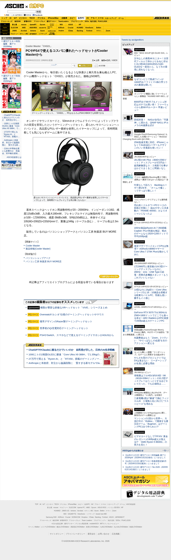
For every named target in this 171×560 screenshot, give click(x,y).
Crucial (70, 28)
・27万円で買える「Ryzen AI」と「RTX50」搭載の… (11, 134)
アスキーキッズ (6, 21)
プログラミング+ (77, 21)
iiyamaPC (33, 24)
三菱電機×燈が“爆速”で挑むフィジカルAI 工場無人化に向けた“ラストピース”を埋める (151, 401)
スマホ (101, 18)
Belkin (98, 28)
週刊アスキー (51, 21)
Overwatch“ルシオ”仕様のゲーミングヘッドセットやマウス (72, 314)
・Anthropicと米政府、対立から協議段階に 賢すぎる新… (11, 142)
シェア (54, 65)
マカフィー (14, 34)
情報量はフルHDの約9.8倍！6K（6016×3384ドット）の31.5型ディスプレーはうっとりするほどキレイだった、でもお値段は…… (151, 379)
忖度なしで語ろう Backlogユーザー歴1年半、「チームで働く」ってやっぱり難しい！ (150, 188)
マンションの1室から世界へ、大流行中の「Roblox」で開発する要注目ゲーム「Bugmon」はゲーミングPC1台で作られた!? (151, 422)
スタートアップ (110, 18)
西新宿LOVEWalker (78, 527)
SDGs (87, 21)
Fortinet (89, 31)
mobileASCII (94, 524)
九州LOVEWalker (106, 527)
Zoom (108, 31)
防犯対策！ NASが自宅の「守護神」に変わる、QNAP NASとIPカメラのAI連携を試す (151, 122)
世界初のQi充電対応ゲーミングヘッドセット (64, 328)
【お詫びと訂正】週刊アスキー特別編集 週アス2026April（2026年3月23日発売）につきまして (145, 456)
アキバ (93, 18)
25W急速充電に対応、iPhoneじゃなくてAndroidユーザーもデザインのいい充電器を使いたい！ (151, 145)
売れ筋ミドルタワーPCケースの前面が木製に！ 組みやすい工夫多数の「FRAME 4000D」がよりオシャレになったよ (151, 209)
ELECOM (14, 28)
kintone (33, 31)
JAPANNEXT (33, 34)
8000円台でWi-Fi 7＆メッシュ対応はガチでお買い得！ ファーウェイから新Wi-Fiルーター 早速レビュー (151, 105)
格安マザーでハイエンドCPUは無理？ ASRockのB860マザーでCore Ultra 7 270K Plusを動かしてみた (151, 250)
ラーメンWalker (34, 527)
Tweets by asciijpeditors (132, 40)
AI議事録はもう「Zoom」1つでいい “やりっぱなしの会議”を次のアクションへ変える (151, 340)
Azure (42, 31)
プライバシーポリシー (75, 534)
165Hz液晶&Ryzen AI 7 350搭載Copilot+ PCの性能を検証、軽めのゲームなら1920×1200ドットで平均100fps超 (151, 232)
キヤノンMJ (24, 34)
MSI (61, 24)
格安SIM (18, 21)
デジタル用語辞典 (81, 524)
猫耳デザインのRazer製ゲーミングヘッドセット (66, 321)
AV (87, 18)
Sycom (42, 24)
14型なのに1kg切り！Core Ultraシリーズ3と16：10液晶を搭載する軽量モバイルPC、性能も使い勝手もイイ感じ (150, 293)
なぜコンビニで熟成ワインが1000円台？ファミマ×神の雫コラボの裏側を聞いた (151, 82)
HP (80, 24)
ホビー (72, 18)
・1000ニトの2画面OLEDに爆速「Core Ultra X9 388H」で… (11, 126)
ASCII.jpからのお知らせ (132, 451)
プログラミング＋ (100, 520)
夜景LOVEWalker (92, 527)
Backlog (80, 31)
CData (70, 31)
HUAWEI (80, 28)
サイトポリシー (56, 534)
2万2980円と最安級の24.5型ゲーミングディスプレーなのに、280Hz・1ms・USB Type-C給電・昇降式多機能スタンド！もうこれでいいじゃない (151, 272)
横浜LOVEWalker (63, 527)
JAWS (14, 31)
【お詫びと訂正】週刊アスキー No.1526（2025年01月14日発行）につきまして (146, 468)
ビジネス (23, 18)
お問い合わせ (103, 534)
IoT (15, 18)
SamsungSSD (50, 27)
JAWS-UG (65, 511)
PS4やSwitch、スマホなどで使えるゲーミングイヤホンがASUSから (77, 335)
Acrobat (24, 31)
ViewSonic (89, 28)
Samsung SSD (51, 517)
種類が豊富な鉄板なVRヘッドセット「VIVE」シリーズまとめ (73, 307)
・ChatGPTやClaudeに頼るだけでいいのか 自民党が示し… (11, 117)
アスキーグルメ (39, 21)
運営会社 (91, 534)
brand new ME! (101, 514)
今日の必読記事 (57, 524)
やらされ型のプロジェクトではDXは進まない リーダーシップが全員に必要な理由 (150, 360)
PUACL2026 (102, 21)
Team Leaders (87, 520)
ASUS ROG (33, 28)
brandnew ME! (52, 33)
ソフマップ (43, 34)
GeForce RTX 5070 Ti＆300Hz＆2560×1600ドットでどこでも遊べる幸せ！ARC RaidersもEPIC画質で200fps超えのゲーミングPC (151, 316)
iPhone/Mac (53, 18)
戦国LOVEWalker (136, 527)
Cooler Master (33, 245)
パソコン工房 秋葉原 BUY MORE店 (43, 261)
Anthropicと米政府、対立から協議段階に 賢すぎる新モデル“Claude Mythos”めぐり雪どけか (79, 363)
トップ (4, 18)
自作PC (35, 5)
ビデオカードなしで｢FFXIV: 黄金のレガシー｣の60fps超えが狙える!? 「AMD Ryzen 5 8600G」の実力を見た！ (151, 440)
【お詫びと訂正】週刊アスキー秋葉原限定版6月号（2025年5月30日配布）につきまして (145, 462)
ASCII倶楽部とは (14, 157)
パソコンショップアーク (38, 258)
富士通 (14, 24)
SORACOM (76, 517)
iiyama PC (81, 507)
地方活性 (93, 21)
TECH (32, 18)
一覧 (73, 66)
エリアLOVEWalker (48, 527)
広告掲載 (116, 534)
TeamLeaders (63, 21)
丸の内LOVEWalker (121, 527)
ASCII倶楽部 (162, 18)
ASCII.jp (14, 6)
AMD (24, 28)
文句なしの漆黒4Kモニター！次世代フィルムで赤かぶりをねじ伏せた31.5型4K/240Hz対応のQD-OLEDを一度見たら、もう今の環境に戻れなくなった (151, 64)
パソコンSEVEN (52, 24)
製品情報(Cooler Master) (38, 248)
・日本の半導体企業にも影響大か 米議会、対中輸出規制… (11, 151)
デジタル (41, 18)
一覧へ (165, 450)
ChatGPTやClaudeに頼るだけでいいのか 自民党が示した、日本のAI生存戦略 (72, 349)
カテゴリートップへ (109, 276)
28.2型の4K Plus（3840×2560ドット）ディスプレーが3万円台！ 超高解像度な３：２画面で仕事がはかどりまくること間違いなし (151, 164)
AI (10, 18)
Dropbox (61, 30)
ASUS (70, 24)
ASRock (61, 28)
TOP (36, 504)
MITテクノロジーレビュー (109, 524)
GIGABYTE (42, 28)
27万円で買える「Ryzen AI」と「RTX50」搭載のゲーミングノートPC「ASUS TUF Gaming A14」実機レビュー (89, 358)
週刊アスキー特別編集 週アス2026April (11, 78)
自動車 (64, 18)
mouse (23, 24)
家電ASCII (27, 21)
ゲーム (121, 18)
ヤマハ (98, 31)
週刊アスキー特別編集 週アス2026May (11, 44)
